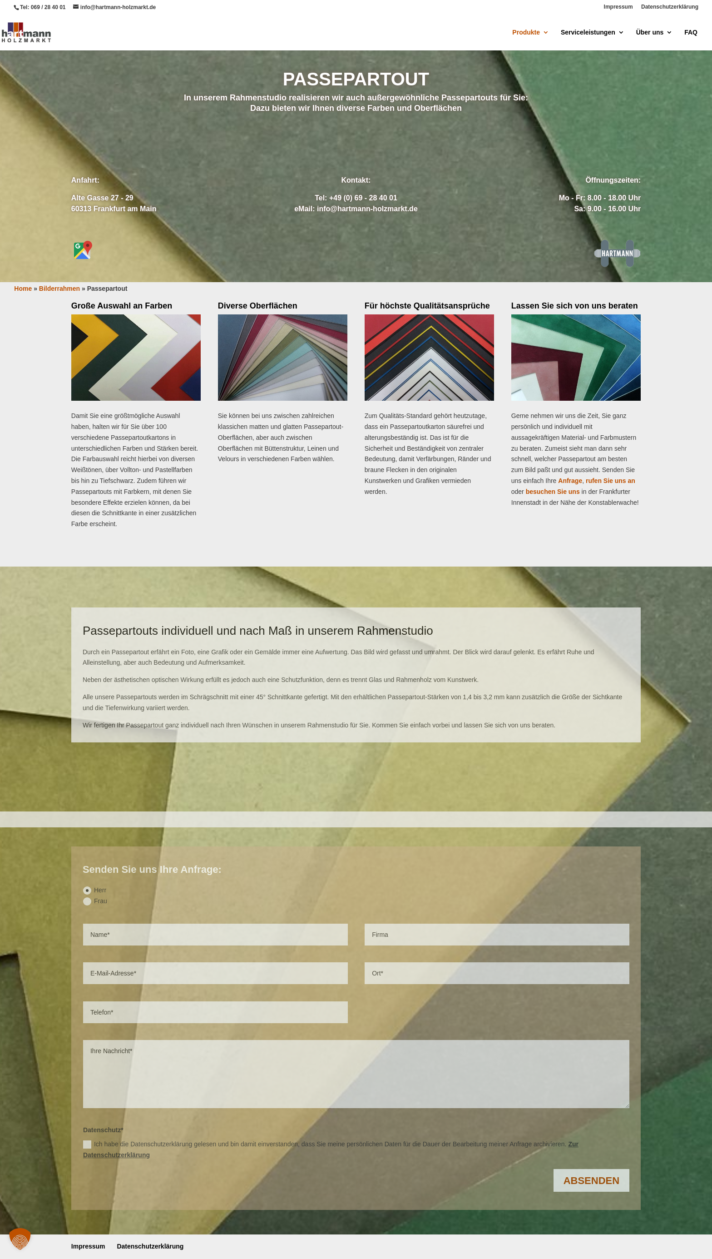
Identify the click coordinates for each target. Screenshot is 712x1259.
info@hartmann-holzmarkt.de (367, 209)
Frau (95, 901)
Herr (94, 890)
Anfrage (314, 144)
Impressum (618, 7)
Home (23, 288)
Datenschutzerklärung (669, 7)
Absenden (591, 1180)
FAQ (690, 32)
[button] (20, 1239)
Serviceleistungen (588, 32)
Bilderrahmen (356, 249)
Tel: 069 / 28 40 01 (43, 7)
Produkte (526, 32)
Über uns (650, 32)
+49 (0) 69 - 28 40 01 (363, 198)
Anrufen (397, 144)
